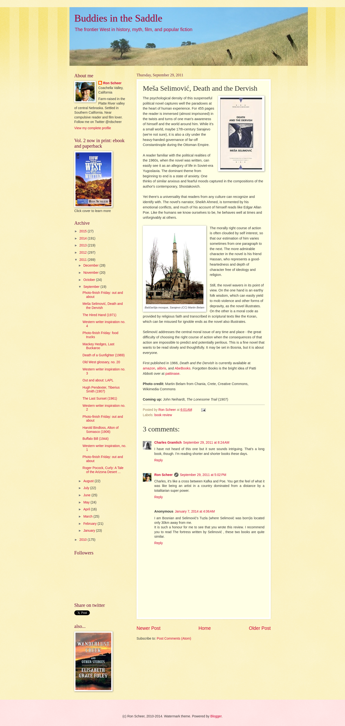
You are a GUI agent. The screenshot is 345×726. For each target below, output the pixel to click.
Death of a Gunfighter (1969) (103, 355)
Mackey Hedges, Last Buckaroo (98, 346)
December (91, 265)
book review (163, 415)
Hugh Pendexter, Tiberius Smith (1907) (101, 389)
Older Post (260, 628)
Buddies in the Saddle (118, 18)
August (89, 481)
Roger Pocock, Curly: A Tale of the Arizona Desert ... (102, 470)
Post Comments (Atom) (174, 638)
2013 (83, 245)
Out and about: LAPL (97, 380)
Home (205, 628)
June (87, 495)
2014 (83, 238)
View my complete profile (92, 128)
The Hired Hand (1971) (99, 315)
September (91, 287)
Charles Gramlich (168, 442)
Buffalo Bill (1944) (95, 439)
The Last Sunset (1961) (99, 398)
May (87, 502)
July (86, 488)
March (88, 516)
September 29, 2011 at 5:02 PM (203, 475)
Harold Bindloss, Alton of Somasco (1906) (100, 430)
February (90, 523)
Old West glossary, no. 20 (101, 362)
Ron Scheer (163, 475)
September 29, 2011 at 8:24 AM (206, 442)
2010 (83, 540)
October (89, 280)
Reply (158, 460)
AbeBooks (182, 368)
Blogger (216, 716)
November (91, 272)
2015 (83, 231)
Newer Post (149, 628)
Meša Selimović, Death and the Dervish (102, 306)
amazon (149, 368)
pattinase (172, 373)
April (87, 509)
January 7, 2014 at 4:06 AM (195, 511)
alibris (161, 368)
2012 (83, 252)
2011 (83, 260)
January (89, 530)
